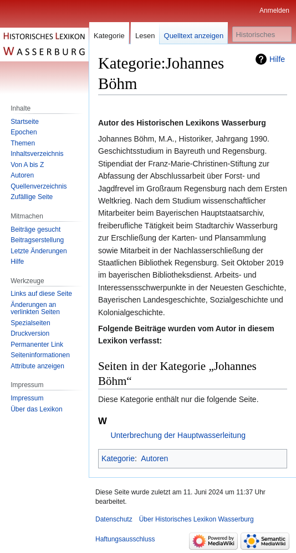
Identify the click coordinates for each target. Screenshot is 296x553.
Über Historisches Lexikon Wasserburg (196, 519)
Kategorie (118, 458)
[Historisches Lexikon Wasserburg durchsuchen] (262, 34)
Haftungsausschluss (125, 539)
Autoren (154, 458)
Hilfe (277, 59)
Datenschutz (113, 519)
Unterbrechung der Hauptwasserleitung (178, 435)
